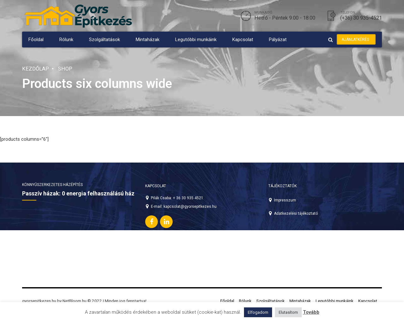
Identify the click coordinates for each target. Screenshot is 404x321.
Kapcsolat (242, 39)
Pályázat (278, 39)
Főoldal (36, 39)
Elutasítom (288, 312)
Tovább (311, 312)
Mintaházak (147, 39)
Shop (65, 69)
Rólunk (66, 39)
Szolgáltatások (104, 39)
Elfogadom (258, 312)
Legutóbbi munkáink (196, 39)
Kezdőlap (35, 69)
